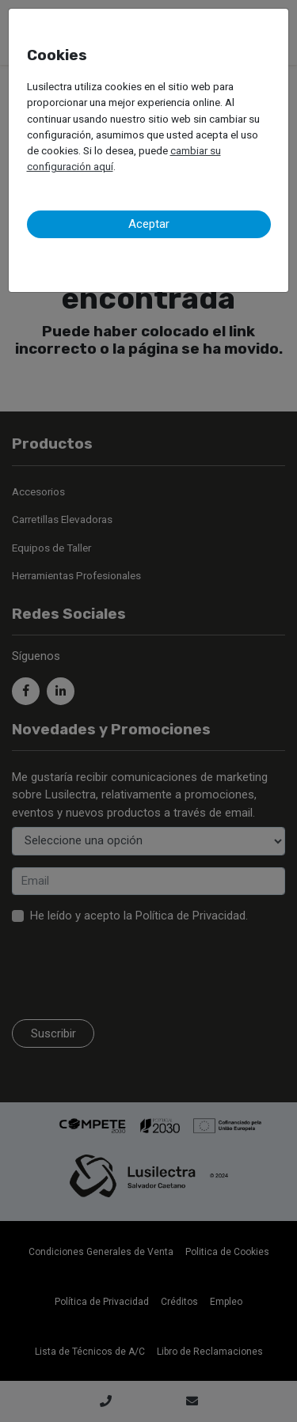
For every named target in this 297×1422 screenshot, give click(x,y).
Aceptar (148, 224)
